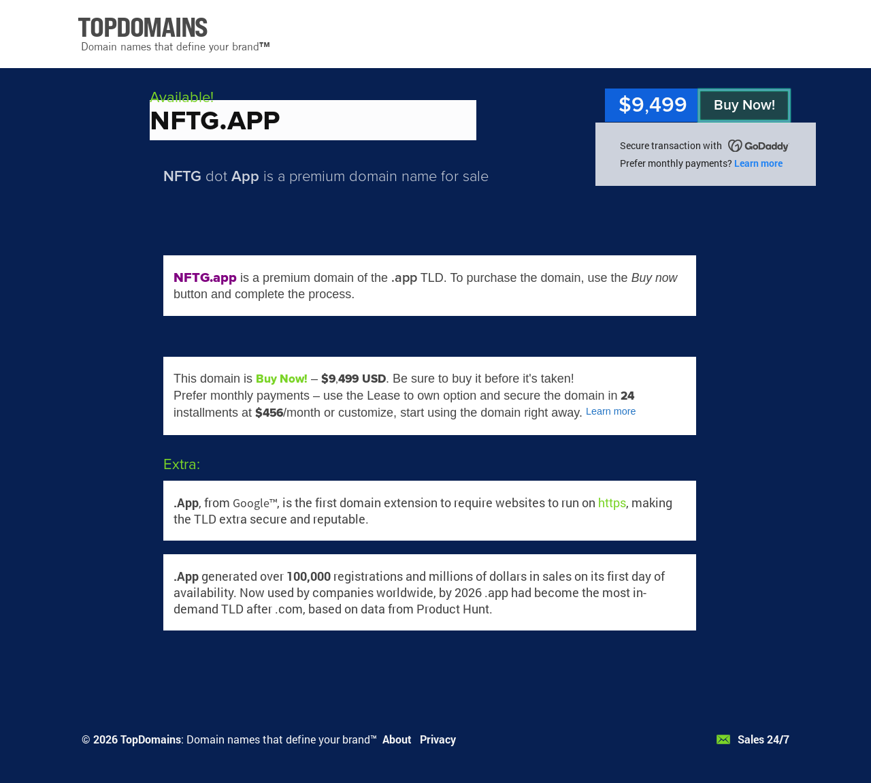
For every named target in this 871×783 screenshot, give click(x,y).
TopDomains (150, 739)
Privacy (438, 739)
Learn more (758, 163)
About (397, 739)
